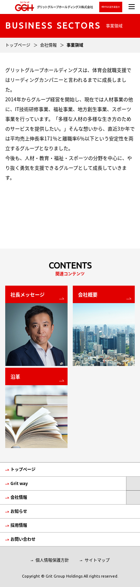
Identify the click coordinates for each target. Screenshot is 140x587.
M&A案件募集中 (111, 6)
